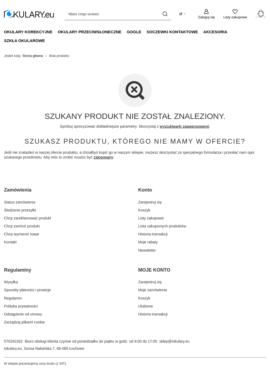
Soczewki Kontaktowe (172, 32)
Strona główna (32, 56)
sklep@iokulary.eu (174, 341)
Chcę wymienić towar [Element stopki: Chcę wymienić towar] (21, 234)
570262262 (13, 341)
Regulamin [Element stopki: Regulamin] (13, 298)
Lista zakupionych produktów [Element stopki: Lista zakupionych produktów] (162, 226)
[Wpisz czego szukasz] (118, 14)
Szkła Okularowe (24, 40)
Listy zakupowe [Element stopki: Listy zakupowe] (151, 218)
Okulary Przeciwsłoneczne (90, 32)
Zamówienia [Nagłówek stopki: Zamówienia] (17, 190)
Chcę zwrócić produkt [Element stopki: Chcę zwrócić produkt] (22, 226)
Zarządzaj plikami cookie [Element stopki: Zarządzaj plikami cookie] (24, 322)
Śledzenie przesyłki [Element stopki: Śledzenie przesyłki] (20, 210)
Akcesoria (215, 32)
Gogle (134, 32)
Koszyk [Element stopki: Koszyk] (144, 210)
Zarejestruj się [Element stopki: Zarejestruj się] (150, 202)
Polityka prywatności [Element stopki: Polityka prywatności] (21, 306)
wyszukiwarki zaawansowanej (184, 126)
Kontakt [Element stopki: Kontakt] (10, 242)
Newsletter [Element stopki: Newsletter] (147, 250)
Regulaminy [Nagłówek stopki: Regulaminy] (17, 270)
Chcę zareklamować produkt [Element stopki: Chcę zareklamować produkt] (27, 218)
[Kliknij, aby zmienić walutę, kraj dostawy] (182, 13)
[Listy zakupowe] (235, 14)
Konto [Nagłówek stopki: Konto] (145, 190)
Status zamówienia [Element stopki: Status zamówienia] (19, 202)
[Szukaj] (165, 14)
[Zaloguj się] (206, 14)
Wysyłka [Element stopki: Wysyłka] (11, 282)
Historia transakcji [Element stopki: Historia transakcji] (153, 234)
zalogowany (103, 157)
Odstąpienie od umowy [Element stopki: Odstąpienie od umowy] (23, 314)
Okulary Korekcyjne (28, 32)
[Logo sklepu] (29, 14)
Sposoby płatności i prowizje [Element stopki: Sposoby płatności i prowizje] (27, 290)
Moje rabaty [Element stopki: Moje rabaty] (148, 242)
